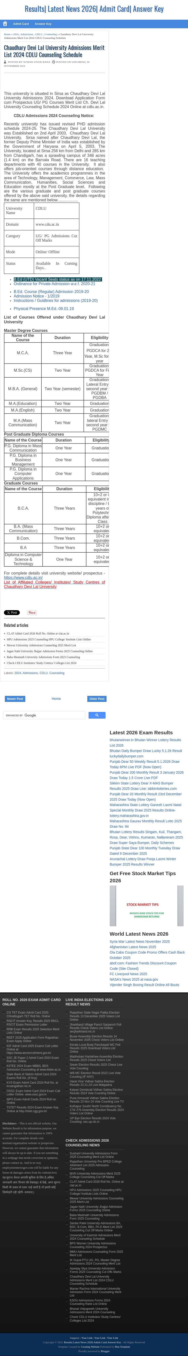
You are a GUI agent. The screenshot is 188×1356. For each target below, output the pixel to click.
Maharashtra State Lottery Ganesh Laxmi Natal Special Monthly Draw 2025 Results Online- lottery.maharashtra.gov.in (145, 810)
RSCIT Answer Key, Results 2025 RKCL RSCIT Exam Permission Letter (33, 1022)
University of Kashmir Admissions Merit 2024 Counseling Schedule (95, 1237)
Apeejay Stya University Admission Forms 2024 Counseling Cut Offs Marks (95, 1270)
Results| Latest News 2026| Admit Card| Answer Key (94, 8)
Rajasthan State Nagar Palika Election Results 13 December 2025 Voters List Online (95, 1016)
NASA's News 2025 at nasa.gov (134, 979)
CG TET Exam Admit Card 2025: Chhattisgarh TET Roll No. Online (28, 1014)
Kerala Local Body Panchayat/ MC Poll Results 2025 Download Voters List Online (95, 1048)
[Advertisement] (61, 82)
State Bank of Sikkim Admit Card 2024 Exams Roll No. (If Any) (31, 1076)
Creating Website (90, 1346)
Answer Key (43, 24)
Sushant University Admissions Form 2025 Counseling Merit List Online (94, 1155)
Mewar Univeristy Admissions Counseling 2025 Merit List (41, 645)
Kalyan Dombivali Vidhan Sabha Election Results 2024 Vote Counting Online (96, 1091)
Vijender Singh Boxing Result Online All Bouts (144, 985)
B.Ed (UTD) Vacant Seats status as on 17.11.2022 (57, 279)
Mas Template (122, 1346)
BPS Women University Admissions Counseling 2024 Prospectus (93, 1245)
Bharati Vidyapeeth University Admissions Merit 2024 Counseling (92, 1310)
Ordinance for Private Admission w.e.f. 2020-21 (54, 284)
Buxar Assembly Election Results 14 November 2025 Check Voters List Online (97, 1038)
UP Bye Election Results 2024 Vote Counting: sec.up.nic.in (93, 1120)
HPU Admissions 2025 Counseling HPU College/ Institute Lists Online (49, 639)
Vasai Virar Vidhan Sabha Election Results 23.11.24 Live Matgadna (92, 1083)
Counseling (51, 34)
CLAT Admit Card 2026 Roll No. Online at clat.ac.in (38, 633)
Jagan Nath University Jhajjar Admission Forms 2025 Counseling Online (50, 651)
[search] (44, 715)
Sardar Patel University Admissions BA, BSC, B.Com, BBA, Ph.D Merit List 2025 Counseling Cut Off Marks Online (96, 1227)
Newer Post (15, 699)
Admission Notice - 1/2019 (36, 296)
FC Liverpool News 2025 (128, 974)
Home (7, 34)
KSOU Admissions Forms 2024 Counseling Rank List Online (90, 1302)
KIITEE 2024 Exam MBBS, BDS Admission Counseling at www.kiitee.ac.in (34, 1067)
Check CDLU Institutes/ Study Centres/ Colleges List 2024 (41, 663)
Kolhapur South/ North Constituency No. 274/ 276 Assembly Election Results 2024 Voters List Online (97, 1110)
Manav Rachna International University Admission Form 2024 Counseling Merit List (95, 1292)
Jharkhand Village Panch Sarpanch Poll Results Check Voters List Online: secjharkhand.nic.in (95, 1028)
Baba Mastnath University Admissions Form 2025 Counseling (43, 657)
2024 (16, 34)
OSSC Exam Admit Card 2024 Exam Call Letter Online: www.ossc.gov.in (33, 1092)
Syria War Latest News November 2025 (140, 941)
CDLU (39, 34)
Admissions (27, 34)
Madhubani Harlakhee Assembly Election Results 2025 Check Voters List (96, 1058)
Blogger (105, 1351)
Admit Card (21, 24)
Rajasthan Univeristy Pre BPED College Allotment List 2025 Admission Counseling (96, 1165)
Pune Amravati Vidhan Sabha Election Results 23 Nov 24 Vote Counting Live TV (97, 1099)
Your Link (87, 1337)
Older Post (97, 699)
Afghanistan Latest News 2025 (133, 947)
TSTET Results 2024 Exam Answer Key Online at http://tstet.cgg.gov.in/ (33, 1109)
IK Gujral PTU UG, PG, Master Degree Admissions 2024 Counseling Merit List (95, 1261)
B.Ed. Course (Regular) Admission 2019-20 (51, 292)
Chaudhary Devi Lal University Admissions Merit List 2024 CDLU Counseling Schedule (54, 51)
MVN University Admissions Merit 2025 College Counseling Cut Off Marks (95, 1175)
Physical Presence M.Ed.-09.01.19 (44, 309)
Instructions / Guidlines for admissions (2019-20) (56, 300)
